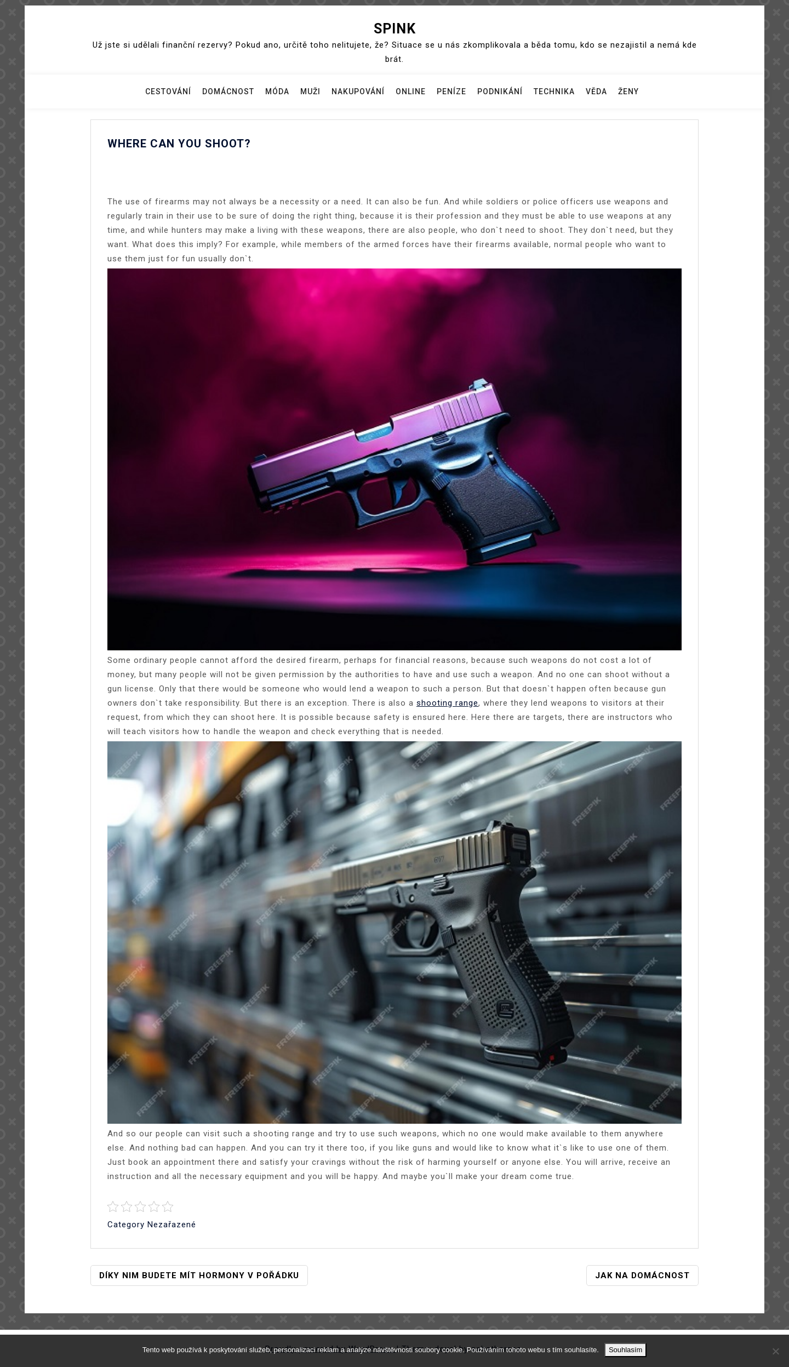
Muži (310, 91)
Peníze (451, 91)
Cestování (168, 91)
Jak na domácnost (642, 1275)
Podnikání (500, 91)
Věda (596, 91)
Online (411, 91)
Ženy (628, 91)
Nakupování (358, 91)
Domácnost (228, 91)
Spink (395, 29)
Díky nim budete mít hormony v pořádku (199, 1275)
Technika (554, 91)
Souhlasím (625, 1350)
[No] (775, 1351)
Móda (277, 91)
